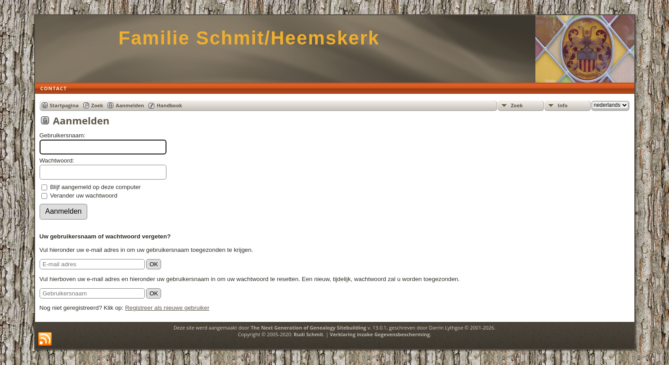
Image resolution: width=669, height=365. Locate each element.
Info (563, 105)
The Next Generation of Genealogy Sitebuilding (308, 327)
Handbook (169, 105)
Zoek (97, 105)
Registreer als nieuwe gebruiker (167, 307)
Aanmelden (130, 105)
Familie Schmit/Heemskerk (248, 37)
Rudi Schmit (308, 334)
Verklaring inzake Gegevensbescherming (380, 334)
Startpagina (64, 105)
